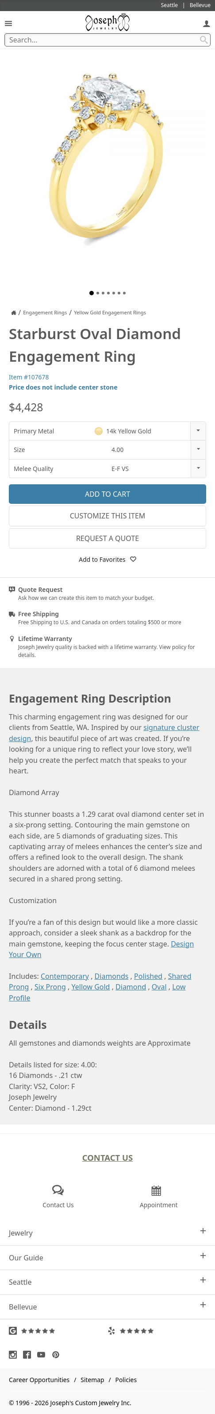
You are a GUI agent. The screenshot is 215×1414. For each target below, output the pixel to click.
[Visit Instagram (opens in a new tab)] (15, 1354)
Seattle (107, 1282)
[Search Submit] (204, 39)
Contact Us (107, 1157)
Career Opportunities (39, 1379)
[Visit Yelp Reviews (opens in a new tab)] (157, 1331)
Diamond (130, 987)
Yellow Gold (91, 987)
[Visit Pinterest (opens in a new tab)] (58, 1354)
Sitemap (92, 1379)
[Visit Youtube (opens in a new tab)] (43, 1354)
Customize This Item (108, 516)
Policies (126, 1379)
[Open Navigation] (8, 23)
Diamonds (112, 976)
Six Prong (50, 987)
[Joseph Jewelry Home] (13, 312)
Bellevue (107, 1307)
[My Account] (207, 23)
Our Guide (107, 1257)
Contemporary (65, 976)
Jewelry (107, 1233)
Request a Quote (107, 538)
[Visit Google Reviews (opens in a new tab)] (58, 1331)
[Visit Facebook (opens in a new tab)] (29, 1354)
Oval (159, 987)
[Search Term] (107, 39)
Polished (148, 976)
